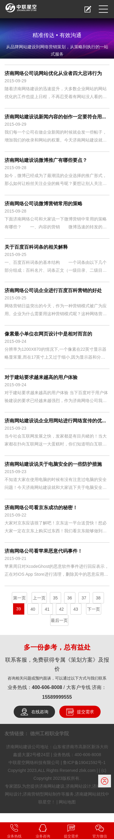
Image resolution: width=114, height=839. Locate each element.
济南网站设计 (78, 786)
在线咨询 (39, 711)
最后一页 (59, 620)
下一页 (93, 609)
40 (32, 609)
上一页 (39, 597)
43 (75, 609)
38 (98, 597)
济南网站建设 (51, 786)
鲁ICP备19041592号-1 (84, 762)
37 (83, 597)
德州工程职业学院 (49, 733)
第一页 (19, 597)
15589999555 (57, 697)
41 (47, 609)
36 (69, 597)
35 (55, 597)
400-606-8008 (47, 687)
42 (61, 609)
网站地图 (67, 802)
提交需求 (85, 711)
